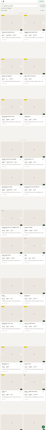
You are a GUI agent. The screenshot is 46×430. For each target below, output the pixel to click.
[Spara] (20, 32)
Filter (42, 5)
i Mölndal (9, 8)
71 (25, 402)
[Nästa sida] (28, 403)
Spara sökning (4, 10)
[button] (34, 23)
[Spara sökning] (43, 427)
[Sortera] (42, 10)
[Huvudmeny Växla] (2, 1)
